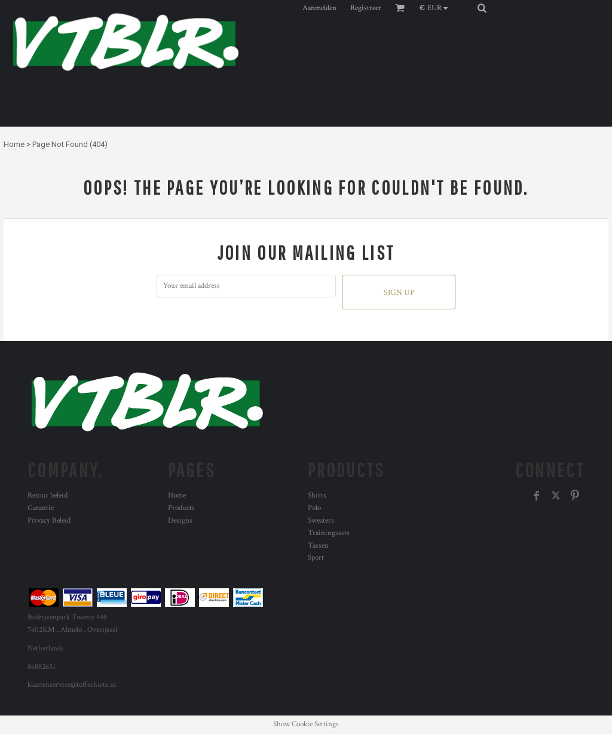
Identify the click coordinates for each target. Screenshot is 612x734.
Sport (316, 557)
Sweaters (321, 520)
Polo (314, 508)
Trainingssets (329, 533)
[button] (437, 8)
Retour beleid (47, 495)
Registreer (365, 8)
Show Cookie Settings (306, 724)
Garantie (40, 508)
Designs (180, 520)
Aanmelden (319, 8)
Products (181, 508)
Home (14, 144)
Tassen (318, 545)
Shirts (317, 495)
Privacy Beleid (49, 520)
